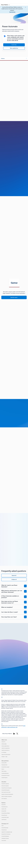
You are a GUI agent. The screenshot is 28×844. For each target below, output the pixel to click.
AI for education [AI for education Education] (4, 798)
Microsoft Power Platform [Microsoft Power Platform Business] (6, 813)
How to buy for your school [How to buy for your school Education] (6, 792)
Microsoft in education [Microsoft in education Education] (5, 783)
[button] (14, 58)
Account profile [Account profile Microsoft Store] (4, 762)
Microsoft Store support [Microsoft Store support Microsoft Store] (5, 766)
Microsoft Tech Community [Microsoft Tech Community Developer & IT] (6, 834)
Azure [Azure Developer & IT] (2, 825)
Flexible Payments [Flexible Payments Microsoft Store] (4, 777)
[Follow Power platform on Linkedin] (14, 733)
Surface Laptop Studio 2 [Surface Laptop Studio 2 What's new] (5, 745)
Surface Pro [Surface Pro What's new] (3, 741)
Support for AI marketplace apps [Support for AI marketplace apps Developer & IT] (7, 831)
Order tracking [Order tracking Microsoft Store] (4, 771)
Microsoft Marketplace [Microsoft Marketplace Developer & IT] (5, 836)
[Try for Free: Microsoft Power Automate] (14, 44)
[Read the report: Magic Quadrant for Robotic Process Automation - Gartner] (14, 297)
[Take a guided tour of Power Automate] (14, 48)
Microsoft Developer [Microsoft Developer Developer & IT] (5, 827)
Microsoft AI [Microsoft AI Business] (4, 804)
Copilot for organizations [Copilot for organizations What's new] (6, 748)
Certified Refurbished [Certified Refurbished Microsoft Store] (5, 773)
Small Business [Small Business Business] (4, 819)
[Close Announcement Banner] (25, 7)
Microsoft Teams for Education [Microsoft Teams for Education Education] (6, 787)
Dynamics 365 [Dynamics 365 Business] (4, 808)
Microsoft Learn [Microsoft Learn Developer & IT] (4, 829)
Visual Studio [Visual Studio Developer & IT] (4, 840)
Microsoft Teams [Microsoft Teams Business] (4, 815)
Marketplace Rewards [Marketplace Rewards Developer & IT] (5, 838)
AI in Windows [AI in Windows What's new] (4, 752)
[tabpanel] (14, 295)
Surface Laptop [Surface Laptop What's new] (4, 743)
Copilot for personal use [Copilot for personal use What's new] (5, 750)
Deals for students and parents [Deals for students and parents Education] (7, 796)
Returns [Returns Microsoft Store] (3, 769)
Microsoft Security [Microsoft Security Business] (4, 806)
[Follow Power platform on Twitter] (17, 733)
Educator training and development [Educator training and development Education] (7, 794)
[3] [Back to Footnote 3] (2, 723)
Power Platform (4, 4)
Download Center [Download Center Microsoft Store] (4, 764)
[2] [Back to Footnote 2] (2, 697)
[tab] (14, 282)
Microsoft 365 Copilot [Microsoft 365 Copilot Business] (5, 817)
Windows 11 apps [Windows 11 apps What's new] (4, 756)
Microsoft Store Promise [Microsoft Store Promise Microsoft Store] (5, 775)
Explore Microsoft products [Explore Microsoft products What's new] (6, 754)
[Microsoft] (14, 1)
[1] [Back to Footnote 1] (1, 688)
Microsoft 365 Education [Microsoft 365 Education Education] (5, 790)
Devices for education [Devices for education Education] (5, 785)
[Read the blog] (12, 12)
